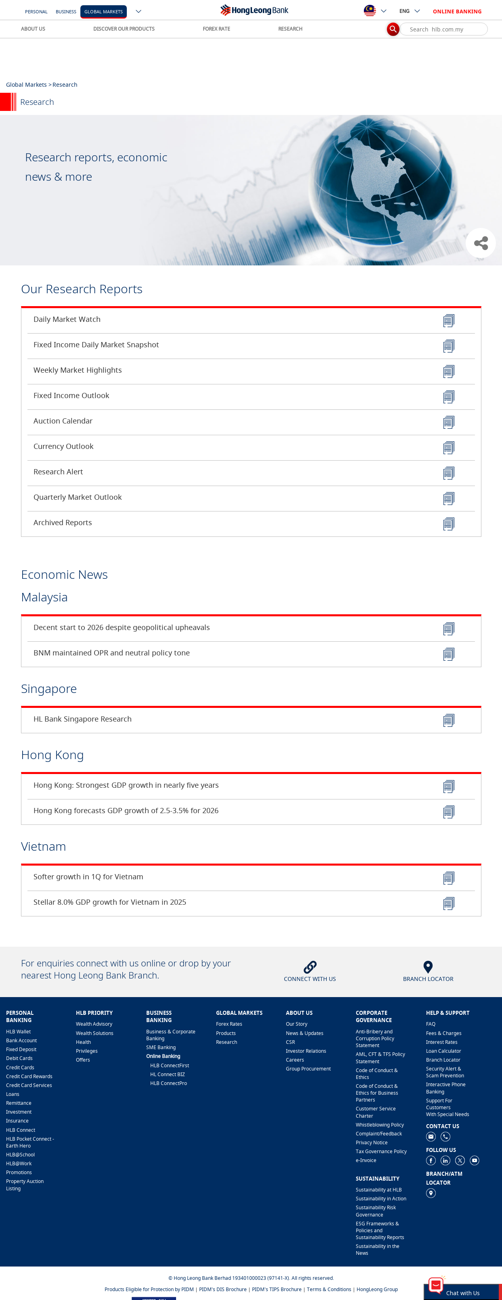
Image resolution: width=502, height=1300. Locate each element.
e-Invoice (366, 1160)
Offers (83, 1059)
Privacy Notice (372, 1142)
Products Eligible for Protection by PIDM (149, 1289)
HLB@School (20, 1154)
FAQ (430, 1023)
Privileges (87, 1051)
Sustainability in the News (377, 1249)
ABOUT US (33, 28)
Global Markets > (29, 84)
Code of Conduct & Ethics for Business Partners (377, 1093)
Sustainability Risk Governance (376, 1211)
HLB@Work (19, 1163)
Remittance (19, 1103)
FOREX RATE (216, 28)
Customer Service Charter (376, 1112)
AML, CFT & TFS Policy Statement (380, 1057)
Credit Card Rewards (29, 1076)
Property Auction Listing (25, 1184)
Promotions (19, 1172)
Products (226, 1033)
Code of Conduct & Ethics (377, 1074)
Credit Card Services (29, 1085)
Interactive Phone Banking (446, 1088)
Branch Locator (443, 1059)
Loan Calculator (443, 1051)
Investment (19, 1111)
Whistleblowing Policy (380, 1124)
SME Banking (161, 1047)
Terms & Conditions (329, 1289)
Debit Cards (19, 1058)
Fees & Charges (444, 1033)
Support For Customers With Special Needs (447, 1107)
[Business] (66, 11)
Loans (12, 1094)
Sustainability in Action (381, 1198)
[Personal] (36, 11)
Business (66, 11)
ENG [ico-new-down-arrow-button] (410, 11)
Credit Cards (20, 1067)
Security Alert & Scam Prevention (445, 1072)
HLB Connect (20, 1130)
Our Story (296, 1023)
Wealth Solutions (94, 1033)
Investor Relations (306, 1051)
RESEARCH (290, 28)
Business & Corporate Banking (170, 1035)
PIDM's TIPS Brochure (277, 1289)
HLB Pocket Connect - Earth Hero (30, 1142)
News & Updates (304, 1033)
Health (83, 1042)
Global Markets (103, 11)
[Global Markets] (103, 11)
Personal (36, 11)
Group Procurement (308, 1068)
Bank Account (21, 1040)
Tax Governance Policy (381, 1151)
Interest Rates (442, 1042)
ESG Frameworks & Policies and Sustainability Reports (380, 1230)
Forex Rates (229, 1023)
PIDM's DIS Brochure (223, 1289)
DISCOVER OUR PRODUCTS (124, 28)
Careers (295, 1059)
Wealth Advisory (94, 1023)
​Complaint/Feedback (379, 1133)
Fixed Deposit (21, 1049)
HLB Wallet (18, 1031)
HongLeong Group (377, 1289)
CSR (290, 1042)
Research (226, 1042)
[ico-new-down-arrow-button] (139, 12)
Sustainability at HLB (379, 1189)
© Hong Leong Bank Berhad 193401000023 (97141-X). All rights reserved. (251, 1278)
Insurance (17, 1120)
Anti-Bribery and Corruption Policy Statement (375, 1038)
